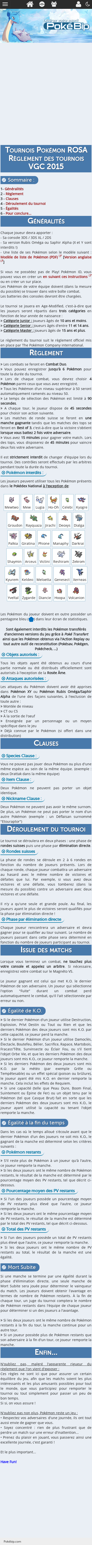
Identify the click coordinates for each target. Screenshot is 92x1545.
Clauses (12, 198)
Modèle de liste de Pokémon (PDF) (31, 257)
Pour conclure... (18, 213)
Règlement (14, 193)
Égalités (12, 208)
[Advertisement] (46, 93)
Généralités (14, 189)
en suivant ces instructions (67, 276)
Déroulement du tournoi (26, 203)
